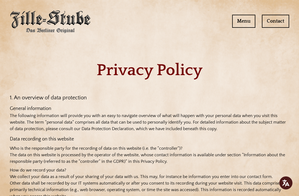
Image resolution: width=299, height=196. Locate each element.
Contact (275, 21)
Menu (243, 21)
